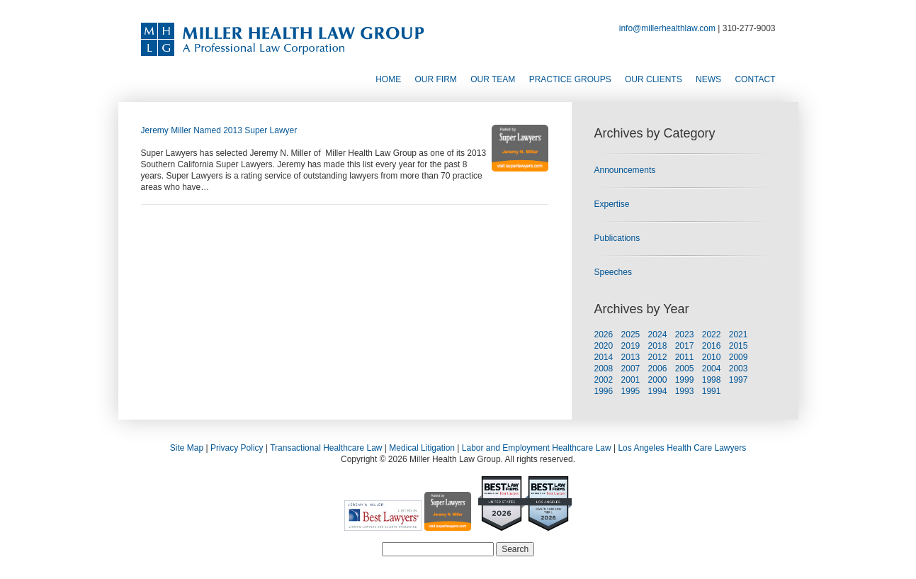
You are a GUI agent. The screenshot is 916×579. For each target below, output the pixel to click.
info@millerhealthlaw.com (667, 28)
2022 (711, 334)
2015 (738, 346)
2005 (684, 368)
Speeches (613, 272)
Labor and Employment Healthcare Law (536, 448)
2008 (604, 368)
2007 (630, 368)
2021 (738, 334)
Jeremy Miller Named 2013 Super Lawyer (219, 130)
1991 (711, 391)
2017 (684, 346)
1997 (738, 380)
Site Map (186, 448)
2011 (684, 357)
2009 (738, 357)
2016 (711, 346)
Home (388, 79)
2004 (711, 368)
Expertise (612, 204)
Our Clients (653, 79)
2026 (604, 334)
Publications (617, 238)
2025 (630, 334)
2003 (738, 368)
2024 (657, 334)
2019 (630, 346)
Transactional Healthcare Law (326, 448)
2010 (711, 357)
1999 (684, 380)
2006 (657, 368)
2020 (604, 346)
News (708, 79)
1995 (630, 391)
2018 (657, 346)
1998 (711, 380)
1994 (657, 391)
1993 (684, 391)
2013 (630, 357)
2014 (604, 357)
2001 (630, 380)
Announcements (625, 170)
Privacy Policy (237, 448)
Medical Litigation (422, 448)
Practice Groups (570, 79)
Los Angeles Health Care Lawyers (682, 448)
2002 (604, 380)
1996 (604, 391)
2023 (684, 334)
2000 (657, 380)
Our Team (492, 79)
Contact (755, 79)
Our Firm (436, 79)
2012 (657, 357)
